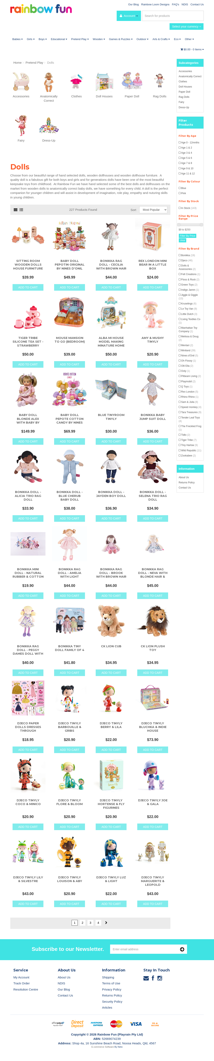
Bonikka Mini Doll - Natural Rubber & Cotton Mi (28, 574)
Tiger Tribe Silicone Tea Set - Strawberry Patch (28, 343)
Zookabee (188, 455)
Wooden (99, 39)
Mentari (187, 345)
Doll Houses (185, 86)
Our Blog (133, 4)
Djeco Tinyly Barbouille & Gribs (69, 727)
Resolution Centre (25, 989)
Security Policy (112, 1001)
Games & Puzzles (121, 39)
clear (182, 240)
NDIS (185, 4)
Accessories (185, 71)
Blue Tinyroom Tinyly (111, 416)
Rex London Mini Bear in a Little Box (152, 264)
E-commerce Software (103, 1047)
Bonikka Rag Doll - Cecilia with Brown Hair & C (111, 266)
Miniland (188, 350)
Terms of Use (111, 983)
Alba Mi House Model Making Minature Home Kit (111, 343)
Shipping (108, 977)
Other (189, 39)
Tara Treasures (191, 412)
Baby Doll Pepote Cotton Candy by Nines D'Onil (70, 420)
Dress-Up (184, 107)
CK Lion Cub (111, 646)
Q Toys (186, 386)
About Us (184, 477)
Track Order (21, 983)
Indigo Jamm (190, 289)
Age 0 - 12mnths (190, 142)
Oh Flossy (188, 360)
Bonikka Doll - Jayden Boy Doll (111, 494)
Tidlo (185, 434)
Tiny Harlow (189, 445)
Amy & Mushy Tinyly (153, 339)
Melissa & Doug (188, 338)
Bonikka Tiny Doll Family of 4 (69, 648)
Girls (30, 39)
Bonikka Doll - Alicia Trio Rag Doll (28, 495)
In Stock (189, 208)
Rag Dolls (184, 97)
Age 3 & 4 (186, 152)
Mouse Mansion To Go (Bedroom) (70, 339)
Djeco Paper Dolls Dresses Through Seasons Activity (28, 728)
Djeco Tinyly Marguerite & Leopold (152, 881)
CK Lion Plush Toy (153, 648)
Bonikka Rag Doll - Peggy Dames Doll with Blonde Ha (28, 651)
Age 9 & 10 (187, 168)
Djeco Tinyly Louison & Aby (69, 879)
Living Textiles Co (189, 321)
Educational (59, 39)
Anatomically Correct (190, 76)
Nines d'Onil (189, 355)
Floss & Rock (190, 279)
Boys (43, 39)
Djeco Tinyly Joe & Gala (152, 802)
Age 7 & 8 (186, 163)
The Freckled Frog (190, 428)
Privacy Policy (111, 989)
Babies (17, 39)
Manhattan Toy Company (188, 329)
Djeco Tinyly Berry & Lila (111, 725)
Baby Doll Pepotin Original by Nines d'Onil (70, 264)
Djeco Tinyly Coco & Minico (28, 802)
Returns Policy (186, 482)
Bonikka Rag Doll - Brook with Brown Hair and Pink (111, 574)
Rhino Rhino (189, 396)
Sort (133, 210)
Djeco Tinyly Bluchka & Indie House (152, 727)
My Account (21, 977)
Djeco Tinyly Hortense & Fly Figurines (111, 804)
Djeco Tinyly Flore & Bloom (69, 802)
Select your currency (186, 26)
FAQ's (175, 4)
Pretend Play (80, 39)
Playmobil (188, 381)
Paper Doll (184, 91)
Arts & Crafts (161, 39)
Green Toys (189, 284)
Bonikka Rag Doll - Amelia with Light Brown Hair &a (70, 574)
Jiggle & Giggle (188, 297)
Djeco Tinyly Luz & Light (111, 879)
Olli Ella (187, 365)
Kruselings (188, 303)
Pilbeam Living (191, 376)
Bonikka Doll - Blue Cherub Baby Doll (70, 495)
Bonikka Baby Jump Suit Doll (153, 416)
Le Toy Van (189, 308)
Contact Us (197, 4)
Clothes (183, 81)
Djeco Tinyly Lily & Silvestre (28, 879)
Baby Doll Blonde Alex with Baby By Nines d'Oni (28, 420)
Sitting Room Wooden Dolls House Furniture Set (28, 266)
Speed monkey (191, 407)
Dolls (50, 62)
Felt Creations (190, 274)
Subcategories (188, 63)
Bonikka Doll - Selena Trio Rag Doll (153, 495)
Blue (183, 188)
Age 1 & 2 (186, 147)
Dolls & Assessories (187, 267)
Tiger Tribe (189, 440)
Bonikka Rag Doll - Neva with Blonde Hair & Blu (152, 574)
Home (17, 62)
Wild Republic (191, 450)
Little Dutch (189, 314)
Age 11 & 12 (188, 173)
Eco (177, 39)
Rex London (189, 391)
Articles (107, 1007)
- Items (192, 49)
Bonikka (188, 255)
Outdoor (143, 39)
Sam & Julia (189, 402)
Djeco (186, 260)
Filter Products (186, 123)
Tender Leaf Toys (189, 419)
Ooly (185, 371)
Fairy (181, 102)
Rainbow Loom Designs (155, 4)
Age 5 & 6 (186, 158)
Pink (183, 193)
